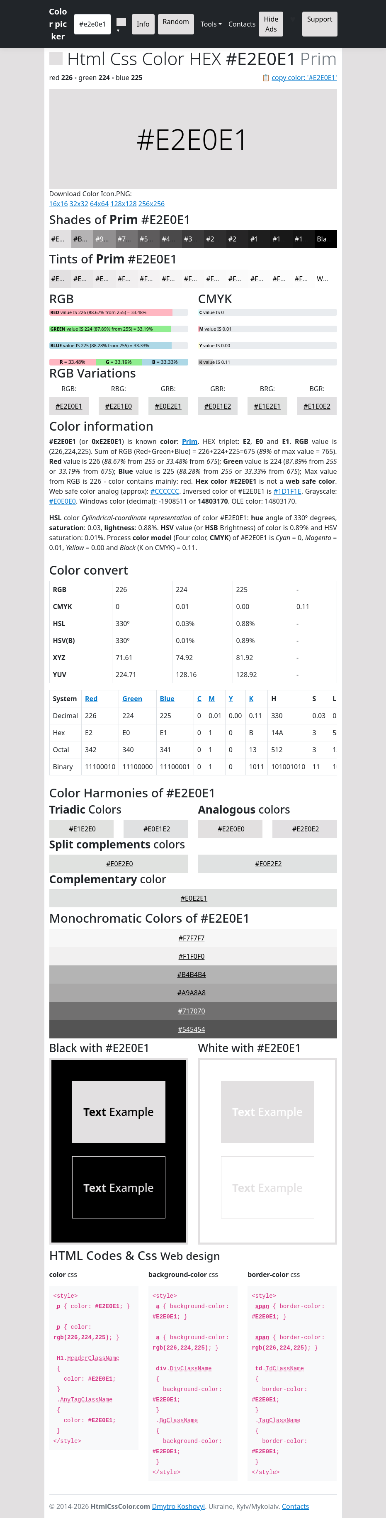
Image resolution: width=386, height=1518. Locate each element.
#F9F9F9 (219, 278)
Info (143, 24)
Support (319, 19)
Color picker (58, 24)
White (326, 278)
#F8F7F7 (197, 278)
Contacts (242, 24)
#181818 (285, 239)
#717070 (191, 1011)
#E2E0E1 (64, 239)
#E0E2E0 (119, 863)
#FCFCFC (286, 278)
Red (91, 698)
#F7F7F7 (192, 938)
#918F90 (108, 239)
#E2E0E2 (305, 828)
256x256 (151, 203)
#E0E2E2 (268, 863)
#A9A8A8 (191, 992)
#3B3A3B (198, 239)
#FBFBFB (264, 278)
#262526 (241, 239)
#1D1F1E (287, 491)
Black (325, 239)
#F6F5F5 (175, 278)
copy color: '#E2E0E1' (304, 77)
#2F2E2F (219, 239)
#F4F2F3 (153, 278)
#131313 (308, 239)
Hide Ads (271, 24)
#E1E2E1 (267, 406)
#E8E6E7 (86, 278)
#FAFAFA (241, 278)
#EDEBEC (109, 278)
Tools (209, 24)
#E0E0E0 (62, 501)
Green (132, 698)
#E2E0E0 (231, 828)
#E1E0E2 (316, 406)
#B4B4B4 (191, 974)
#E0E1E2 (217, 406)
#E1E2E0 (82, 828)
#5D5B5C (154, 239)
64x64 (99, 203)
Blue (167, 698)
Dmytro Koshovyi (178, 1506)
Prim (189, 441)
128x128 (123, 203)
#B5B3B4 (87, 239)
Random (176, 21)
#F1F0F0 (192, 956)
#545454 (191, 1029)
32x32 (79, 203)
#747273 (131, 239)
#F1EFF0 (130, 278)
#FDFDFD (309, 278)
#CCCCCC (165, 491)
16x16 (58, 203)
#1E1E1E (263, 239)
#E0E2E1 (168, 406)
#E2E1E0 (118, 406)
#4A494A (175, 239)
